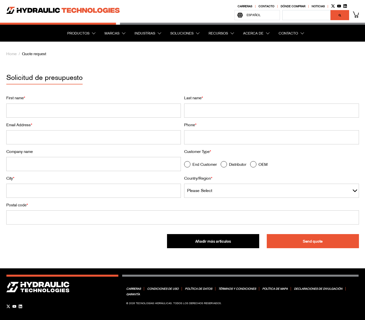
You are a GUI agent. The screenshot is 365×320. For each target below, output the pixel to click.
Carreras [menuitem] (245, 6)
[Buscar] (339, 15)
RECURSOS (218, 33)
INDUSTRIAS (145, 33)
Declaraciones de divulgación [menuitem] (318, 289)
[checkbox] (271, 165)
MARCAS (112, 33)
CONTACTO (288, 33)
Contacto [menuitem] (266, 6)
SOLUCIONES (181, 33)
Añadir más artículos (213, 241)
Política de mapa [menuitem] (275, 289)
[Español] (257, 15)
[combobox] (306, 15)
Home (11, 53)
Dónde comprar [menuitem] (293, 6)
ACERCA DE (253, 33)
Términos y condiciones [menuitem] (237, 289)
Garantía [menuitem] (133, 294)
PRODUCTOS (78, 33)
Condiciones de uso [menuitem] (163, 289)
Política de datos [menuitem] (198, 289)
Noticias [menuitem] (318, 6)
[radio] (200, 165)
